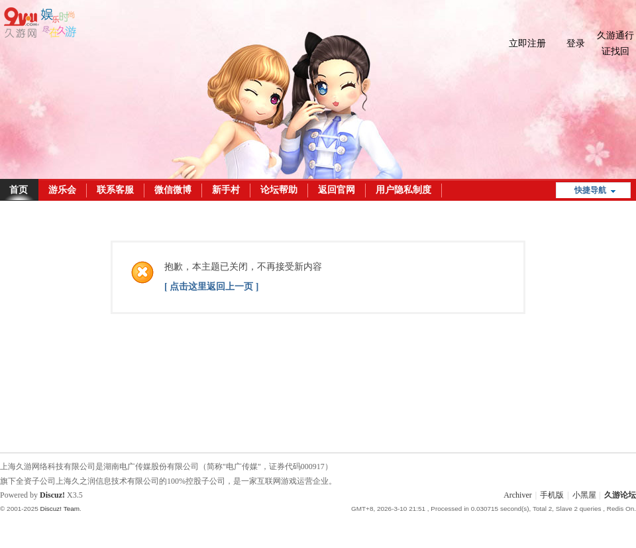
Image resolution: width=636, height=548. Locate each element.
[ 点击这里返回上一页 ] (211, 287)
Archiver (518, 495)
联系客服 (115, 190)
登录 (575, 43)
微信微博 (172, 190)
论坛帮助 (278, 190)
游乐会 (62, 190)
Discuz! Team (60, 508)
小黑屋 (584, 495)
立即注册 (527, 43)
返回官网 (336, 190)
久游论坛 (620, 495)
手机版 (552, 495)
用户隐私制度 (403, 190)
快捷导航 (590, 190)
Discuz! (52, 495)
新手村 (226, 190)
